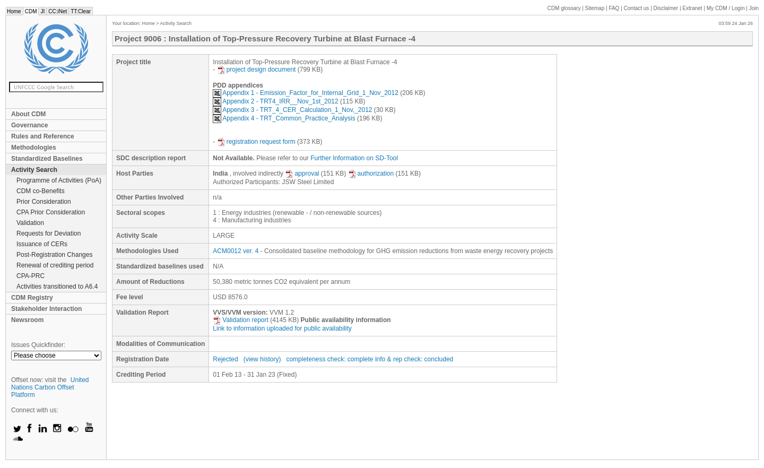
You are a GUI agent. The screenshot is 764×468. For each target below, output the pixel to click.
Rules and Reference (42, 136)
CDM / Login (726, 8)
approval (302, 173)
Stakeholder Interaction (46, 309)
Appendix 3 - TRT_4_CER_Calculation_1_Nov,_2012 (292, 110)
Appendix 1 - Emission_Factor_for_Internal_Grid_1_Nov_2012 (305, 93)
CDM (31, 11)
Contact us (636, 8)
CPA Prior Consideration (50, 212)
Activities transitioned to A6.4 (57, 286)
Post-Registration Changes (54, 254)
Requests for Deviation (48, 233)
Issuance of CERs (41, 244)
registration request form (256, 141)
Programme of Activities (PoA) (58, 180)
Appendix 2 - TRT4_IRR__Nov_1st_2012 (275, 101)
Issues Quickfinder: (38, 345)
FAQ (614, 8)
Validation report (240, 320)
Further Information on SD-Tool (354, 158)
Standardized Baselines (47, 158)
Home (14, 11)
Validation (30, 223)
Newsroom (27, 320)
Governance (29, 125)
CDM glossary (564, 8)
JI (42, 11)
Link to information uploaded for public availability (282, 328)
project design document (256, 69)
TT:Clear (81, 11)
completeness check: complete (329, 359)
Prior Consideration (43, 201)
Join (754, 8)
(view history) (262, 359)
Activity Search (34, 170)
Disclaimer (666, 8)
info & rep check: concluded (414, 359)
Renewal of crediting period (54, 265)
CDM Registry (32, 297)
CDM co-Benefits (40, 191)
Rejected (225, 359)
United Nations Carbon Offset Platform (50, 387)
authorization (371, 173)
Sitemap (595, 8)
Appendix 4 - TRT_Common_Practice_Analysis (284, 118)
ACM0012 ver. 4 (235, 251)
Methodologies (33, 147)
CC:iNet (57, 11)
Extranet (692, 8)
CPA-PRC (30, 276)
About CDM (28, 114)
